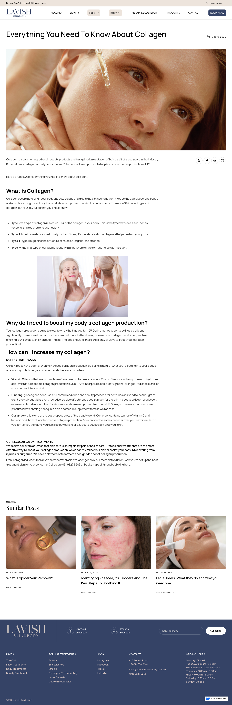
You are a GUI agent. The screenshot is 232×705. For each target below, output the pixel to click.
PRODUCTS (173, 12)
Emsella (53, 668)
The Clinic (11, 660)
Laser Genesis (57, 677)
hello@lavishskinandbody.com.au (147, 669)
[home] (18, 13)
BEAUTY (74, 12)
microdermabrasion (62, 460)
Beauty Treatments (17, 673)
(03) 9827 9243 (137, 673)
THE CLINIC (55, 12)
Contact (194, 12)
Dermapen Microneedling (63, 673)
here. (127, 464)
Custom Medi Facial (60, 681)
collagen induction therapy (29, 460)
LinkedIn (102, 673)
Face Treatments (16, 664)
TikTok (101, 668)
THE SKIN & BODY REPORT (144, 12)
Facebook (102, 664)
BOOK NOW (217, 13)
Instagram (103, 660)
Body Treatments (16, 668)
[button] (93, 12)
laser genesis (86, 460)
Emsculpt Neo (56, 664)
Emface (53, 660)
